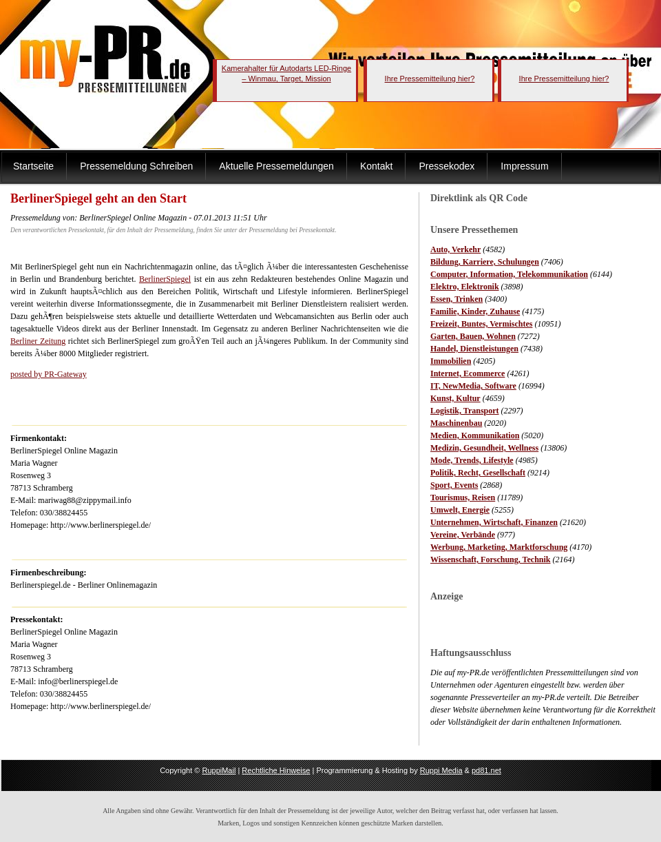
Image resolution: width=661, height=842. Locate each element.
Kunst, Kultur (455, 398)
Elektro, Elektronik (464, 286)
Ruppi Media (441, 770)
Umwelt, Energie (460, 510)
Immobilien (450, 361)
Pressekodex (446, 166)
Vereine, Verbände (462, 535)
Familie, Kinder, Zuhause (475, 311)
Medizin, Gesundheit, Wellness (484, 448)
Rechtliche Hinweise (276, 770)
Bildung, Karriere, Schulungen (484, 262)
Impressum (524, 166)
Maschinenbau (456, 423)
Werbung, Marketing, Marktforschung (498, 547)
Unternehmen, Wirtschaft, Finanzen (494, 522)
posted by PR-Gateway (48, 374)
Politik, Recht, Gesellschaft (477, 473)
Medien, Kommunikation (474, 435)
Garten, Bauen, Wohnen (473, 336)
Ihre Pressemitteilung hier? (430, 78)
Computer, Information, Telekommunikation (509, 274)
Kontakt (376, 166)
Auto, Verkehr (455, 249)
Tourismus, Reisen (462, 497)
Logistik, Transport (464, 410)
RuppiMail (218, 770)
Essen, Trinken (456, 299)
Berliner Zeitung (37, 341)
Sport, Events (454, 485)
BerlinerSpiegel (165, 279)
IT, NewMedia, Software (473, 386)
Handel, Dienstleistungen (474, 348)
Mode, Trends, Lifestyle (472, 460)
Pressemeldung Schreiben (136, 166)
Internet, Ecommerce (467, 373)
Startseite (33, 166)
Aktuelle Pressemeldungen (276, 166)
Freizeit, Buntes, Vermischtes (481, 324)
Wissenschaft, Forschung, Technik (490, 559)
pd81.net (486, 770)
